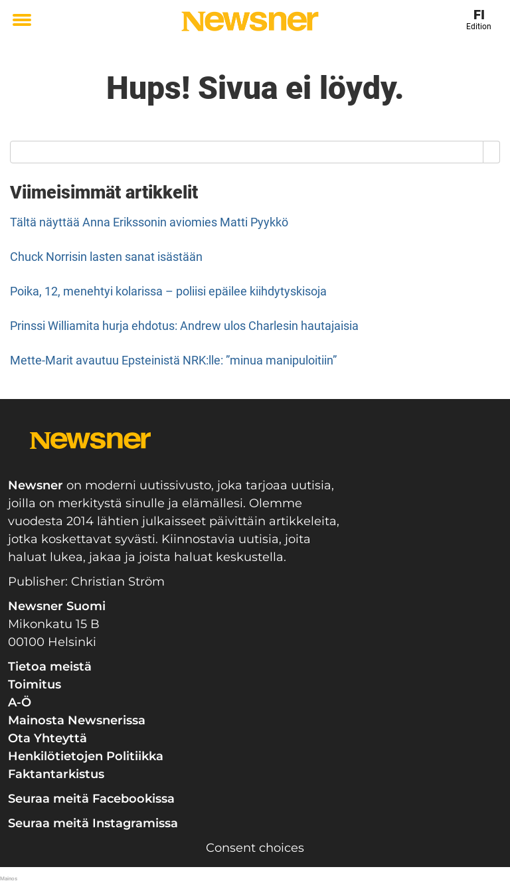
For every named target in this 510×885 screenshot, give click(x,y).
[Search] (491, 152)
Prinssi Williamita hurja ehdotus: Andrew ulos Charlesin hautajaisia (184, 326)
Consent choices (255, 848)
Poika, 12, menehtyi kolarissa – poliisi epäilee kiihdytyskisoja (168, 291)
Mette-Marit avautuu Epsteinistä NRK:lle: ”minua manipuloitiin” (173, 360)
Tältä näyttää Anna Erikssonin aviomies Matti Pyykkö (149, 222)
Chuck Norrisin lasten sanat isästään (106, 257)
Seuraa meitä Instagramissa (93, 823)
